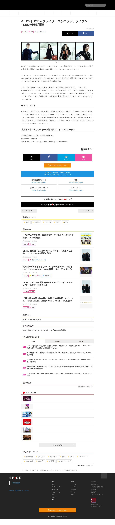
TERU (56, 222)
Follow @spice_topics (39, 182)
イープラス (25, 470)
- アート (53, 494)
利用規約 (93, 492)
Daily (33, 341)
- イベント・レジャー (57, 487)
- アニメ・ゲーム (55, 492)
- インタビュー (75, 487)
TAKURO (47, 222)
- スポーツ (54, 497)
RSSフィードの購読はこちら (58, 165)
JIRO (65, 222)
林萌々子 (40, 461)
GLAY (26, 222)
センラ (71, 457)
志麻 (62, 457)
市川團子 (50, 461)
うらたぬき (40, 457)
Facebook (16, 483)
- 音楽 (52, 481)
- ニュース (73, 484)
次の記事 (88, 210)
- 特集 (72, 494)
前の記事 (27, 210)
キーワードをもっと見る (84, 465)
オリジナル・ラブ (64, 461)
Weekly (57, 341)
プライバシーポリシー (97, 494)
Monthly (81, 341)
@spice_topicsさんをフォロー (19, 490)
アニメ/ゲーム (82, 457)
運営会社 (93, 481)
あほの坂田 (52, 457)
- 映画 (52, 500)
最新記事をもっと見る (85, 386)
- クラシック (54, 489)
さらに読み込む (63, 445)
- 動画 (72, 481)
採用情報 (93, 489)
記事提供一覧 (95, 484)
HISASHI (36, 222)
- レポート (73, 489)
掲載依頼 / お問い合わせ (98, 487)
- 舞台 (52, 484)
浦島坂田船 (28, 457)
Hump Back (28, 461)
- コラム (73, 492)
